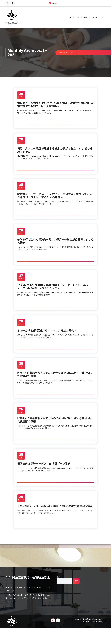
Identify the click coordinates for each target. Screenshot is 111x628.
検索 (58, 577)
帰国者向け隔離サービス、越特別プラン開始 (43, 463)
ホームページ (64, 53)
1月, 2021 (21, 95)
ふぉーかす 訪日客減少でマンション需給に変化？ (46, 330)
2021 (72, 53)
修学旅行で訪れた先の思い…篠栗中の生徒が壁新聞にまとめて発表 (55, 241)
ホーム (72, 17)
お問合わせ (94, 17)
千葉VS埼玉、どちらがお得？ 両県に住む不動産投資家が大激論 (55, 506)
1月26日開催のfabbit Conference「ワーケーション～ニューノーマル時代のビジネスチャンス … (54, 286)
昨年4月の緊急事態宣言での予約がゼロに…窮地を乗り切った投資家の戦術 (54, 374)
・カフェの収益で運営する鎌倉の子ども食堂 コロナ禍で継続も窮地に (54, 150)
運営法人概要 (82, 17)
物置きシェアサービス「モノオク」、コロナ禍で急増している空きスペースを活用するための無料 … (54, 195)
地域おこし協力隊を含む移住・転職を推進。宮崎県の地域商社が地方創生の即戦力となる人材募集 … (55, 104)
